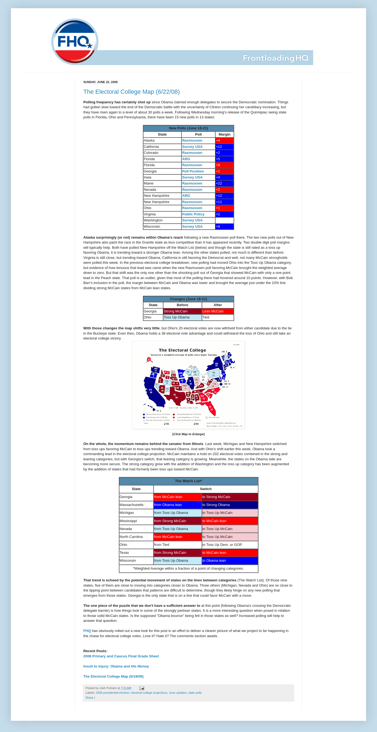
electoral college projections (149, 692)
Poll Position (193, 171)
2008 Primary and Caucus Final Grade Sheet (121, 656)
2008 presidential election (112, 692)
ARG (186, 159)
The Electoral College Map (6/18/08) (113, 676)
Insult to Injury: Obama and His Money (116, 666)
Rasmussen (192, 140)
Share (89, 697)
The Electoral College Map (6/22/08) (131, 91)
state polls (195, 692)
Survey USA (192, 147)
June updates (178, 692)
